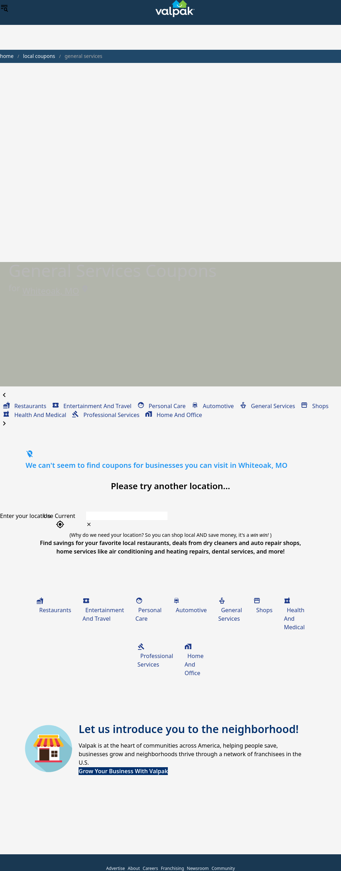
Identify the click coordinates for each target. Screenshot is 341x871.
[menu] (4, 9)
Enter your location (25, 516)
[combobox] (194, 516)
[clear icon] (89, 524)
